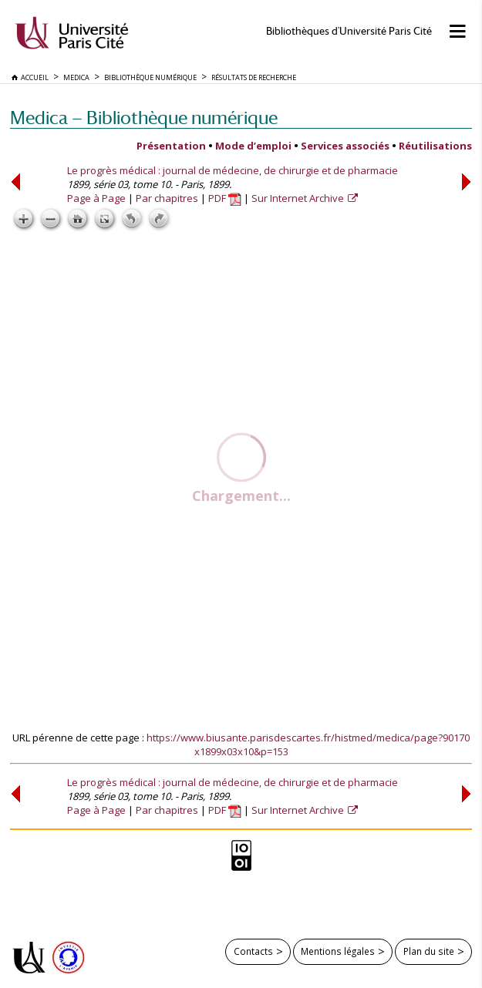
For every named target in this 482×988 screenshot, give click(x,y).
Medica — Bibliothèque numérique (144, 117)
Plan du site (428, 951)
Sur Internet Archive (298, 198)
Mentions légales (338, 951)
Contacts (253, 951)
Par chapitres (167, 198)
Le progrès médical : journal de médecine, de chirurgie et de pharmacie (232, 170)
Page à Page (96, 198)
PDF (224, 198)
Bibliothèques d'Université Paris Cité (349, 31)
